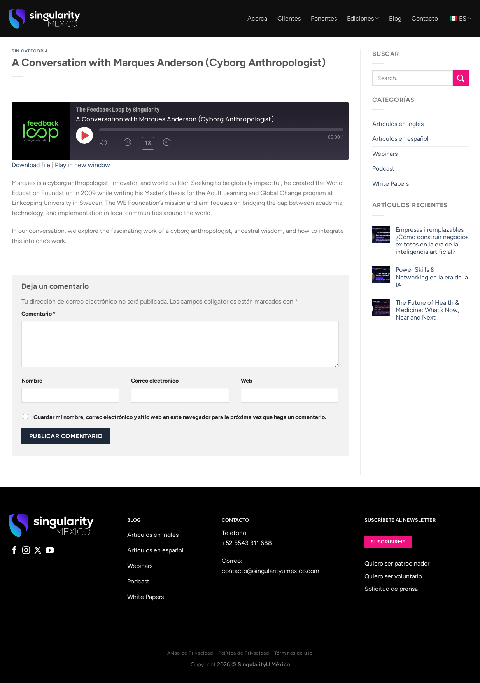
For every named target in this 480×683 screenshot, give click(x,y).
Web (246, 380)
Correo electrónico (155, 380)
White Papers (390, 183)
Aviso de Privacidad (190, 653)
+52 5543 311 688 (247, 543)
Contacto (425, 18)
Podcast (383, 168)
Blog (395, 18)
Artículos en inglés (398, 124)
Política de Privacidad (243, 653)
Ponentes (324, 18)
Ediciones (363, 19)
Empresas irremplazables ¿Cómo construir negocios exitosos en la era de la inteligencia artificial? (431, 241)
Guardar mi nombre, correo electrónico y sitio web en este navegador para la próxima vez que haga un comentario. (179, 417)
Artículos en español (400, 138)
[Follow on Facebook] (14, 551)
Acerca (257, 18)
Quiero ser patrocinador (396, 563)
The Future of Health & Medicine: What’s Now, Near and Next (427, 310)
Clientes (289, 18)
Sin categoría (30, 51)
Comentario (38, 313)
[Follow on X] (38, 551)
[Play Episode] (84, 135)
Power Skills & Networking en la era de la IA (431, 277)
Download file (31, 165)
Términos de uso (293, 653)
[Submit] (460, 78)
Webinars (385, 153)
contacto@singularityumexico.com (270, 571)
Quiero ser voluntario (393, 576)
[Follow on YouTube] (50, 551)
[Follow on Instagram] (26, 551)
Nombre (31, 380)
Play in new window (82, 165)
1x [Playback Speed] (148, 143)
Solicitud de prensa (391, 588)
